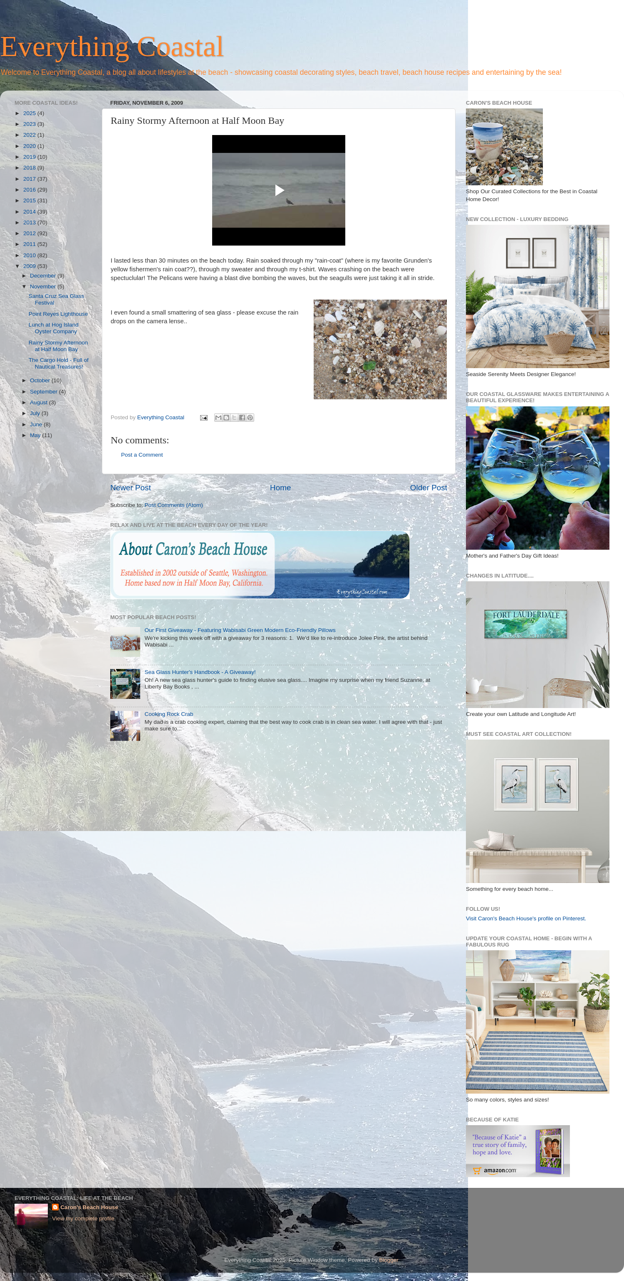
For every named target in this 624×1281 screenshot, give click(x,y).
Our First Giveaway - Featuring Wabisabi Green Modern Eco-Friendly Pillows (239, 630)
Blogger (388, 1260)
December (43, 276)
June (37, 424)
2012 (30, 233)
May (36, 435)
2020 (30, 146)
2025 (30, 113)
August (39, 402)
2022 (30, 135)
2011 (30, 244)
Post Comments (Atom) (174, 505)
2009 (30, 266)
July (36, 413)
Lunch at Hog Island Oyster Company (54, 328)
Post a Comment (142, 455)
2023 (30, 124)
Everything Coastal (112, 46)
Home (280, 487)
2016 (30, 190)
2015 (30, 200)
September (44, 391)
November (43, 286)
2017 (30, 179)
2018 (30, 168)
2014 (30, 212)
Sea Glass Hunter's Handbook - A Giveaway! (199, 672)
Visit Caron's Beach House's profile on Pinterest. (526, 918)
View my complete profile (83, 1218)
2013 (30, 222)
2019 (30, 157)
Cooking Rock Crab (168, 714)
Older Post (428, 487)
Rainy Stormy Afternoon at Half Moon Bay (58, 345)
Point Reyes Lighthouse (58, 314)
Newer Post (130, 487)
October (41, 380)
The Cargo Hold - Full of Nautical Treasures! (59, 363)
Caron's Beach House (89, 1207)
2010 (30, 255)
